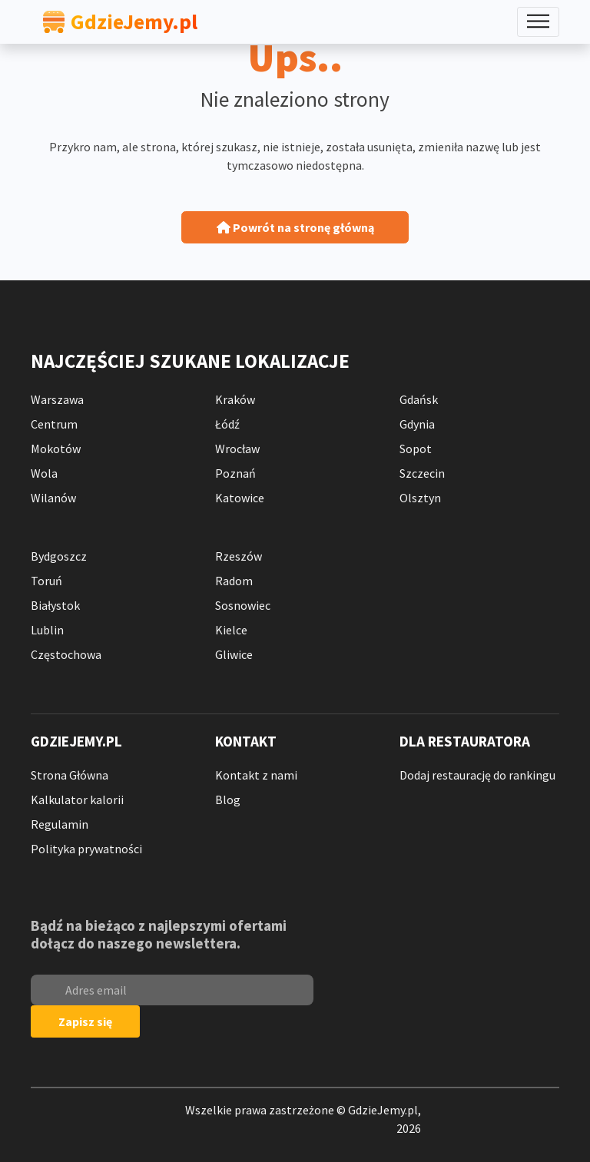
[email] (172, 990)
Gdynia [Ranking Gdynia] (417, 424)
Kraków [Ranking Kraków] (235, 399)
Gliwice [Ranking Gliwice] (234, 654)
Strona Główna (69, 775)
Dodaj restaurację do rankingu (477, 775)
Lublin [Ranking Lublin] (47, 629)
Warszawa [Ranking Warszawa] (57, 399)
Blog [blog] (227, 799)
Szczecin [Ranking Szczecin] (422, 473)
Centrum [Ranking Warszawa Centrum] (54, 424)
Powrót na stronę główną (295, 227)
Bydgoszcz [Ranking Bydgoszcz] (59, 556)
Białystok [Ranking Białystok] (55, 605)
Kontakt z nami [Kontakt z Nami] (256, 775)
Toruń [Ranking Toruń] (46, 580)
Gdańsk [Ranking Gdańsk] (418, 399)
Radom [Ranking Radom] (234, 580)
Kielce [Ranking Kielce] (231, 629)
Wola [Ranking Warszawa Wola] (44, 473)
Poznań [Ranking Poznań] (235, 473)
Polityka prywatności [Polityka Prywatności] (86, 848)
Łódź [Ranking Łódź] (227, 424)
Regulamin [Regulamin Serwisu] (59, 824)
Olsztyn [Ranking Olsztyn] (420, 497)
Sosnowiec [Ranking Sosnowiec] (242, 605)
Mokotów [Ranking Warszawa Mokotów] (56, 448)
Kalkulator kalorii (77, 799)
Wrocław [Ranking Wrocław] (237, 448)
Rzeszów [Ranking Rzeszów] (238, 556)
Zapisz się (85, 1021)
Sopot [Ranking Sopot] (415, 448)
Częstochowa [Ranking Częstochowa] (66, 654)
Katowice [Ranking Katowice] (239, 497)
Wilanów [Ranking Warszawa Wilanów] (53, 497)
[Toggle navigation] (538, 22)
